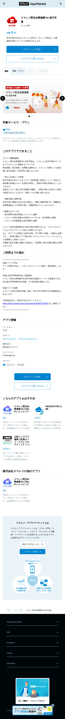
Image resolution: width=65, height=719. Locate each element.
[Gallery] (32, 98)
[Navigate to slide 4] (35, 116)
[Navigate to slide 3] (33, 116)
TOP (8, 610)
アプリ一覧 (18, 610)
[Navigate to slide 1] (29, 116)
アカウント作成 (32, 552)
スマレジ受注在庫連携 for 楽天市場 (38, 610)
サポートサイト (9, 339)
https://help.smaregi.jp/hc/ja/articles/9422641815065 (25, 303)
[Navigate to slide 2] (31, 116)
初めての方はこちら (32, 544)
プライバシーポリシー (27, 339)
